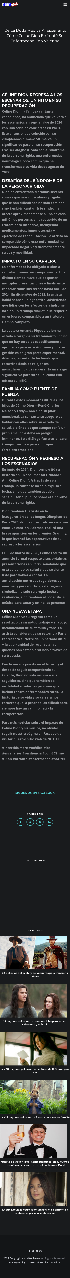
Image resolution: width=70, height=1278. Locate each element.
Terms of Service (38, 1262)
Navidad (56, 1262)
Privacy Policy (17, 1262)
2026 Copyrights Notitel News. (22, 1258)
